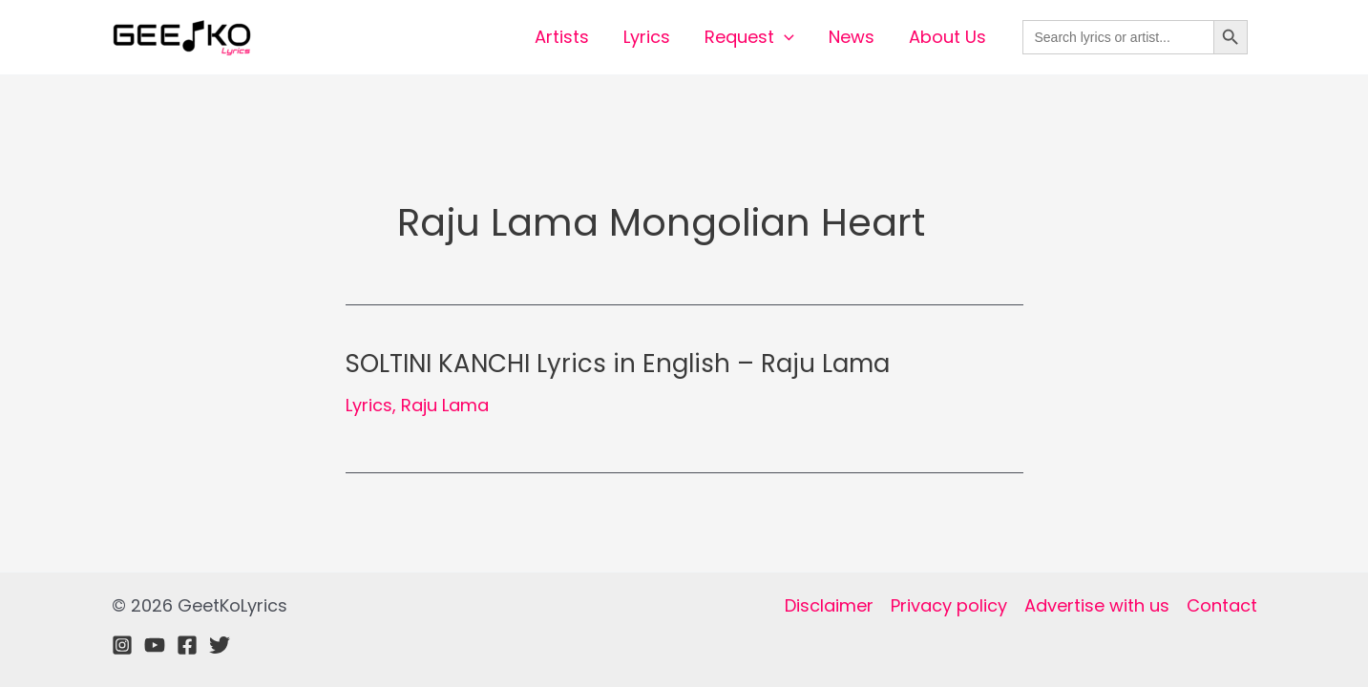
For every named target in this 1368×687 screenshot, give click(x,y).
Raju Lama (445, 405)
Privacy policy (949, 605)
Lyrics (646, 37)
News (851, 37)
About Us (947, 37)
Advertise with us (1096, 605)
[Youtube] (154, 645)
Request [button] (749, 37)
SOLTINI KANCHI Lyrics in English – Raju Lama (618, 363)
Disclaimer (829, 605)
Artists (562, 37)
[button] (784, 37)
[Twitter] (219, 645)
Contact (1222, 605)
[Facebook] (187, 645)
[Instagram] (122, 645)
